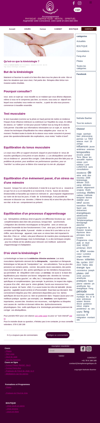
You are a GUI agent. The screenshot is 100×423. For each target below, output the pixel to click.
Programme (82, 240)
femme (89, 198)
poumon (86, 276)
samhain (87, 134)
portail (87, 155)
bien (78, 136)
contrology (81, 193)
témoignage (82, 223)
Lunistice (87, 254)
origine (86, 306)
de (89, 172)
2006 (88, 178)
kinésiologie (15, 66)
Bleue (85, 157)
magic (79, 134)
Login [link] (77, 10)
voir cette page (41, 316)
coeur (79, 254)
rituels (88, 190)
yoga (79, 256)
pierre (79, 283)
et (83, 243)
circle (79, 276)
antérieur (81, 149)
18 (91, 141)
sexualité (81, 159)
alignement (89, 187)
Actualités (81, 41)
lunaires (88, 230)
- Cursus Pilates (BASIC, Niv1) (18, 365)
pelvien (80, 187)
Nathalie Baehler (84, 118)
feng (86, 311)
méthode (88, 195)
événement (82, 210)
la (89, 227)
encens (80, 155)
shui (83, 251)
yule (84, 208)
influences (82, 146)
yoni (85, 162)
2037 (91, 262)
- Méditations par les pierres (16, 374)
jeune (92, 147)
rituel (87, 243)
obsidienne (81, 173)
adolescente (82, 215)
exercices (81, 315)
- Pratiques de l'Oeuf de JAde (16, 393)
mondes (90, 251)
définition (87, 185)
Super (90, 281)
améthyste (81, 286)
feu (87, 297)
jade (79, 242)
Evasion (80, 230)
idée (91, 265)
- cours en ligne (12, 412)
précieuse (86, 299)
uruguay (80, 190)
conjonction (82, 218)
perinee (80, 139)
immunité (90, 294)
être (89, 175)
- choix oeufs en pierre (15, 406)
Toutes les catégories (81, 67)
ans (93, 309)
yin (93, 284)
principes (81, 235)
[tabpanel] (50, 19)
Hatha (85, 265)
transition (81, 205)
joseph (91, 270)
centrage (81, 294)
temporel (81, 198)
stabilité (80, 200)
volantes (90, 259)
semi (90, 167)
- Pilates (8, 351)
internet (86, 256)
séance (9, 66)
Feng (91, 288)
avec (79, 299)
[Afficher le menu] (90, 2)
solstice (80, 165)
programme (82, 227)
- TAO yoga (9, 354)
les (90, 157)
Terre (79, 157)
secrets (86, 203)
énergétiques (84, 213)
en (78, 251)
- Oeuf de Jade (11, 357)
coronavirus (82, 270)
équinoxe (81, 232)
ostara (79, 162)
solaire (80, 301)
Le (86, 139)
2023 (79, 265)
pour (87, 200)
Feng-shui (81, 56)
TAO (90, 138)
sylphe (79, 312)
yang (79, 185)
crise (90, 240)
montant (91, 317)
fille (78, 262)
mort (86, 141)
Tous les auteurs (84, 123)
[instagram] (79, 3)
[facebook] (73, 3)
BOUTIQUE (82, 46)
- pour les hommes (12, 360)
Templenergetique (85, 220)
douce (79, 304)
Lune (87, 165)
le (93, 297)
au (89, 309)
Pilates (80, 61)
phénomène (87, 136)
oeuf (79, 202)
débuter (80, 182)
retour (79, 306)
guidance (87, 304)
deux (88, 232)
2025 (87, 182)
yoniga (80, 144)
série (79, 175)
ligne (88, 268)
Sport (79, 208)
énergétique (82, 288)
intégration (81, 317)
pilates (80, 273)
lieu (88, 286)
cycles (84, 262)
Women (80, 259)
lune (88, 235)
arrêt (84, 175)
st (91, 297)
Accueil (12, 29)
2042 (79, 245)
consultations (22, 66)
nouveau (80, 178)
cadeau (80, 195)
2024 (89, 248)
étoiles (91, 192)
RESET (85, 245)
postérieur (82, 308)
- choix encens (12, 409)
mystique (81, 297)
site (78, 320)
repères (89, 159)
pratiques (82, 280)
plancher (80, 225)
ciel (87, 273)
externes (91, 149)
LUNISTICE (82, 167)
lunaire (80, 237)
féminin (87, 301)
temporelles (83, 152)
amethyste (81, 278)
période (82, 291)
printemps (81, 248)
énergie (81, 267)
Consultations (83, 51)
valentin (87, 284)
